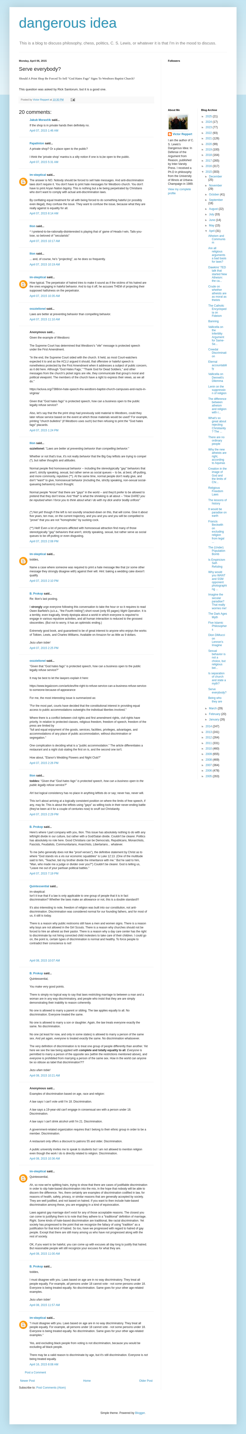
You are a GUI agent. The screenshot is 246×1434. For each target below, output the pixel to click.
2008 (209, 759)
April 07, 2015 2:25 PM (44, 648)
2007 (209, 765)
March (213, 708)
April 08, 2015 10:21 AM (45, 1075)
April (212, 231)
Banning (213, 321)
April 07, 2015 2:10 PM (44, 580)
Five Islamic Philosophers (217, 626)
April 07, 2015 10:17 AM (45, 241)
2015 (209, 171)
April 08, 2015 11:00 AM (45, 1253)
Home (87, 1380)
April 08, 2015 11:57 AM (45, 1305)
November (215, 185)
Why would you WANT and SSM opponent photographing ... (217, 580)
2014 (209, 726)
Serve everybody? (217, 691)
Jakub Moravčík (40, 120)
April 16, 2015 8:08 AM (44, 1364)
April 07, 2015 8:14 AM (44, 213)
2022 (209, 133)
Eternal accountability (217, 365)
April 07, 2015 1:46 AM (44, 130)
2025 (209, 116)
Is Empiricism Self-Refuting (216, 563)
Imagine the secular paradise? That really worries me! (217, 601)
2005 (209, 776)
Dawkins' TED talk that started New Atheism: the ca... (217, 274)
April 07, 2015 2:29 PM (44, 814)
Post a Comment (35, 1372)
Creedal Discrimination (217, 353)
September (216, 200)
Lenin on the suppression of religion (217, 390)
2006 (209, 770)
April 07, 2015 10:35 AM (45, 296)
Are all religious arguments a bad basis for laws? (217, 255)
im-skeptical (38, 174)
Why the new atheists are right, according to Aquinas (217, 456)
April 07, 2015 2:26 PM (44, 763)
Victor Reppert (182, 134)
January (214, 719)
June (212, 220)
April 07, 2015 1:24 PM (44, 430)
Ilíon (32, 226)
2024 (209, 122)
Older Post (146, 1380)
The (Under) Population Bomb (216, 551)
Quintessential (39, 886)
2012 (209, 737)
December (215, 176)
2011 (209, 743)
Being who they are (215, 699)
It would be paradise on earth (217, 512)
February (215, 714)
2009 (209, 754)
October (214, 194)
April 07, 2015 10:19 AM (45, 264)
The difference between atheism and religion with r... (217, 405)
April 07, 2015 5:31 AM (44, 162)
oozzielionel (38, 308)
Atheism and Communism (216, 239)
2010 (209, 748)
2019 (209, 149)
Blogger (140, 1413)
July (212, 214)
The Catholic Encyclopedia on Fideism (217, 311)
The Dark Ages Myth (217, 615)
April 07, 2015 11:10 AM (45, 319)
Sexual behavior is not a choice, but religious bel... (216, 659)
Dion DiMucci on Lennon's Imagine (216, 640)
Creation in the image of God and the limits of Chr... (217, 475)
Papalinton (37, 143)
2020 (209, 144)
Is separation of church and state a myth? (217, 678)
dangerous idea (68, 23)
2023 (209, 127)
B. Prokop (36, 593)
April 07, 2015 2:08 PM (44, 541)
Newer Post (27, 1380)
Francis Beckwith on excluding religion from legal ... (216, 531)
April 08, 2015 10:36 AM (45, 1158)
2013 (209, 732)
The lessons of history (217, 502)
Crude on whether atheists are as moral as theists (217, 293)
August (214, 209)
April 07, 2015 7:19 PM (44, 873)
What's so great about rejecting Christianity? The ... (217, 424)
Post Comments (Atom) (51, 1387)
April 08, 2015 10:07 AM (45, 960)
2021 (209, 138)
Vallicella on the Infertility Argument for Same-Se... (216, 335)
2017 (209, 160)
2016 (209, 166)
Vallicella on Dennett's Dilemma (216, 377)
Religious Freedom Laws (215, 491)
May (212, 225)
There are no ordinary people (216, 441)
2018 (209, 155)
